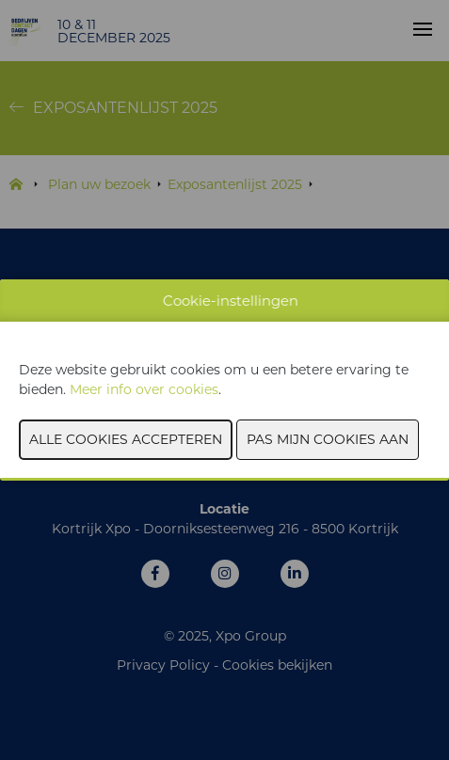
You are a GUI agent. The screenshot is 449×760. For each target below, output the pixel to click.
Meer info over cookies (144, 389)
